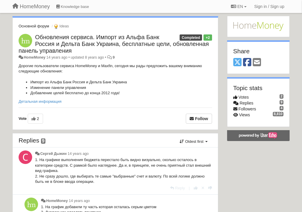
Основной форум (34, 26)
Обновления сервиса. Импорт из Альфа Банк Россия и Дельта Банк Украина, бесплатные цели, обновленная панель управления (114, 44)
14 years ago (78, 154)
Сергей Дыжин (53, 154)
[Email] (257, 62)
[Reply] (177, 188)
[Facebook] (247, 62)
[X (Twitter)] (237, 62)
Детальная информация (40, 101)
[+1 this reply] (196, 188)
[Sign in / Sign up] (269, 6)
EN (239, 6)
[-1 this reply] (210, 188)
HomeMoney (34, 57)
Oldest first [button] (193, 141)
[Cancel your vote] (202, 188)
